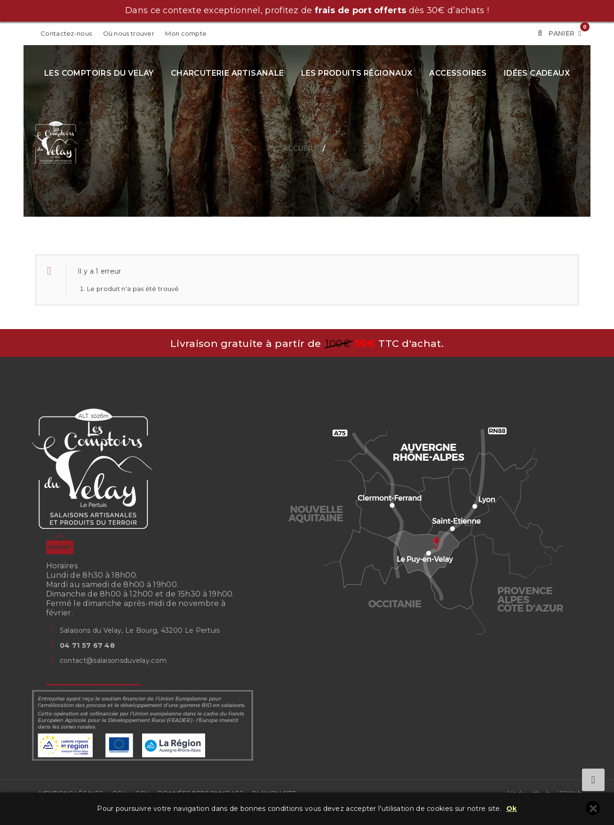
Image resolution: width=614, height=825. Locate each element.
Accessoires (457, 73)
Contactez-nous (66, 33)
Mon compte (186, 33)
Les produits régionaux (357, 73)
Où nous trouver (129, 33)
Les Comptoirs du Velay (99, 73)
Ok (511, 808)
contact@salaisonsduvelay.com (113, 660)
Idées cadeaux (537, 73)
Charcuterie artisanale (227, 73)
